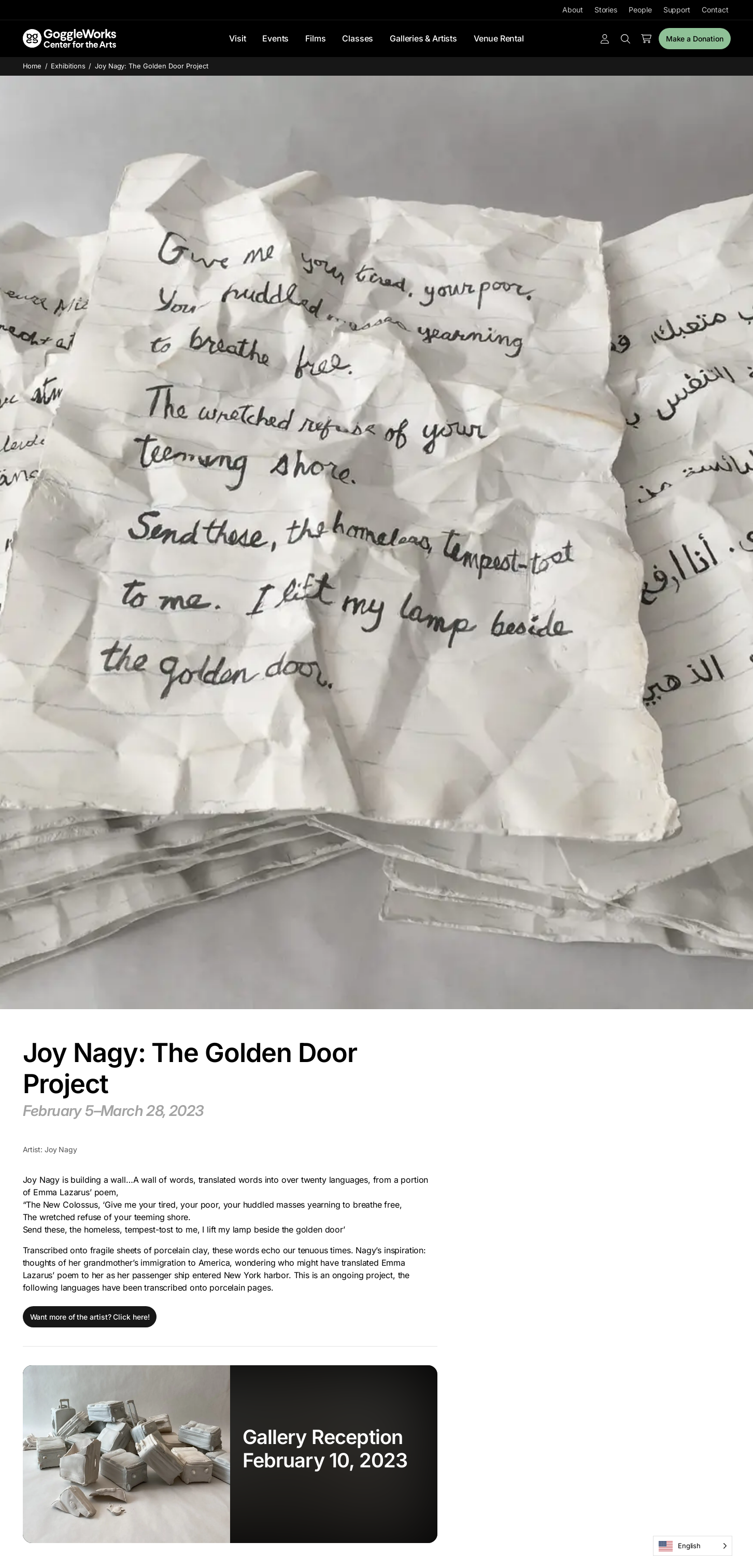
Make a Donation (694, 38)
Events (275, 38)
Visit (237, 38)
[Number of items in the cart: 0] (646, 39)
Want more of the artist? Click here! (90, 1316)
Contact (715, 9)
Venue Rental (499, 38)
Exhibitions (68, 66)
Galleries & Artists (423, 38)
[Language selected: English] (692, 1546)
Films (315, 38)
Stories (605, 9)
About (572, 9)
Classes (357, 38)
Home (32, 66)
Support (676, 9)
